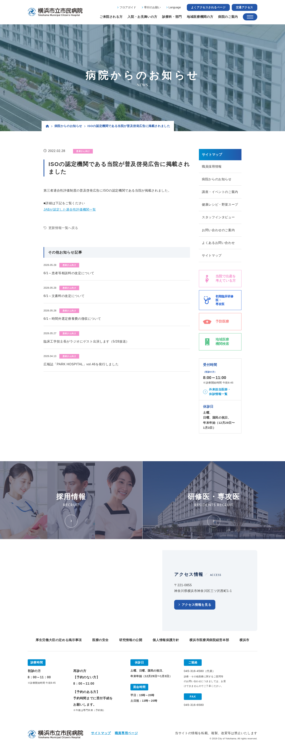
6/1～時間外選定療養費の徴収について (72, 318)
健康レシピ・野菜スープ (220, 205)
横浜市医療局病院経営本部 (209, 641)
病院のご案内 (228, 16)
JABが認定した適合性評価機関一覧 (70, 209)
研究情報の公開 (130, 641)
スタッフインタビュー (218, 218)
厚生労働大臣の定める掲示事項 (59, 641)
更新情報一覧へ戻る (63, 228)
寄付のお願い (152, 7)
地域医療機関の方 (200, 16)
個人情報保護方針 (166, 641)
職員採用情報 (212, 166)
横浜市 (244, 641)
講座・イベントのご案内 (220, 192)
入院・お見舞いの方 (142, 16)
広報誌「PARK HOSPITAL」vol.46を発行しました (81, 364)
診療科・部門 (172, 16)
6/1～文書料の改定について (64, 296)
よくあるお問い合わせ (218, 243)
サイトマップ (212, 256)
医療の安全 (100, 641)
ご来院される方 (111, 16)
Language (175, 7)
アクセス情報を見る (196, 606)
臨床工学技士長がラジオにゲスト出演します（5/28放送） (86, 341)
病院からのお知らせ (68, 126)
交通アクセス (244, 7)
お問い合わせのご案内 (218, 231)
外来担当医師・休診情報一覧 (220, 393)
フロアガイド (128, 7)
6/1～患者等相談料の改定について (69, 273)
